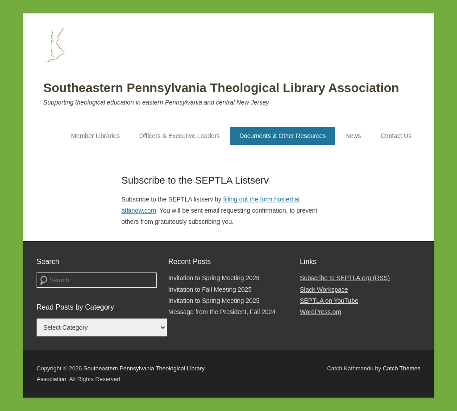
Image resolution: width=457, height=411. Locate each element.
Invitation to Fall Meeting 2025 (210, 289)
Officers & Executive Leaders (179, 135)
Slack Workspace (324, 289)
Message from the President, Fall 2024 (221, 311)
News (353, 135)
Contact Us (396, 135)
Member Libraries (95, 135)
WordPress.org (320, 311)
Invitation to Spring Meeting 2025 (214, 300)
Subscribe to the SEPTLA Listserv (195, 180)
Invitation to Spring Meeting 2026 (214, 277)
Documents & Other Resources (282, 135)
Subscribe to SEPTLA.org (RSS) (345, 277)
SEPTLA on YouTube (329, 300)
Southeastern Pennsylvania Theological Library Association (221, 88)
